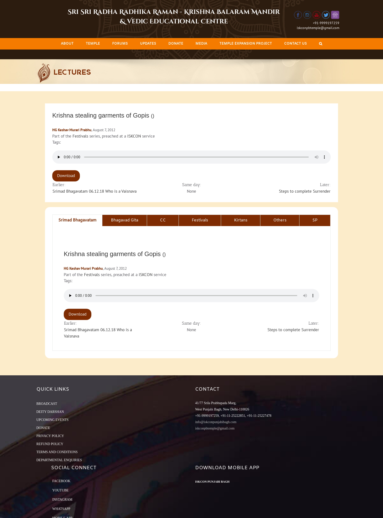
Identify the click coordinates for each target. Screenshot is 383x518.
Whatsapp (61, 509)
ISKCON (134, 136)
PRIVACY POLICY (50, 436)
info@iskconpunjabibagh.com (215, 422)
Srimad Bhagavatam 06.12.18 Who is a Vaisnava (95, 191)
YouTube (60, 490)
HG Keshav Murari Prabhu (71, 130)
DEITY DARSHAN (50, 412)
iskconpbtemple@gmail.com (318, 28)
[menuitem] (67, 44)
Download (66, 175)
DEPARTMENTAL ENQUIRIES (59, 460)
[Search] (320, 44)
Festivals (80, 136)
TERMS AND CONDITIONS (57, 452)
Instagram (62, 499)
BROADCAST (46, 404)
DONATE (43, 428)
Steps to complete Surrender (304, 191)
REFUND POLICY (49, 444)
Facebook (61, 481)
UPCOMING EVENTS (52, 420)
